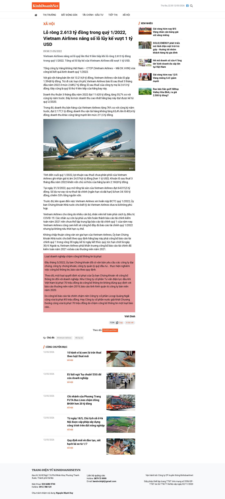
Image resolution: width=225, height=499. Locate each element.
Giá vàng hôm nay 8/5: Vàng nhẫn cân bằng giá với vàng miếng (165, 32)
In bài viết (129, 323)
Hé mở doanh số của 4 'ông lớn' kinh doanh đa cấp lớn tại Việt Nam (167, 63)
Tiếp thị (112, 15)
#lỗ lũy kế (79, 338)
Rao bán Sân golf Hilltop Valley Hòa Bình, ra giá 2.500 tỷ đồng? (166, 92)
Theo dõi (97, 330)
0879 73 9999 (100, 478)
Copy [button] (119, 323)
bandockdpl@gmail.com (104, 481)
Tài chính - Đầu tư (93, 15)
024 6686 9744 (48, 484)
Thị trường (49, 15)
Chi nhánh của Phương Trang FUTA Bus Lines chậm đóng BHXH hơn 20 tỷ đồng (84, 400)
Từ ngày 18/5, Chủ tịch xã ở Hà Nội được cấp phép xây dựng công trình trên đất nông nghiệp (86, 422)
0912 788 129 (45, 487)
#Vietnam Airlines (64, 338)
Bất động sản (69, 15)
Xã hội (126, 15)
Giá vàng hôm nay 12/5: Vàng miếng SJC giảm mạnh (165, 78)
